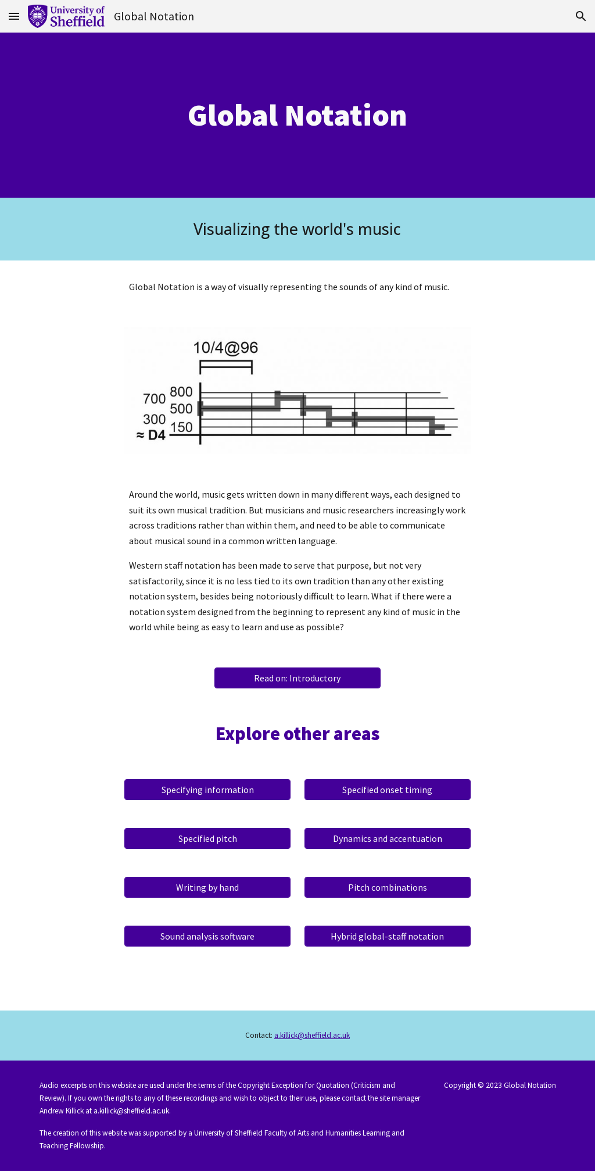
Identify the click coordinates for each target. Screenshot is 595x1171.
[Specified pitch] (207, 838)
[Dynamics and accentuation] (387, 838)
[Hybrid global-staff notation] (387, 936)
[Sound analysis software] (207, 936)
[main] (297, 115)
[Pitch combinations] (387, 887)
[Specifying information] (207, 789)
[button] (14, 16)
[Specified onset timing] (387, 789)
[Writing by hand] (207, 887)
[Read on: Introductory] (297, 678)
